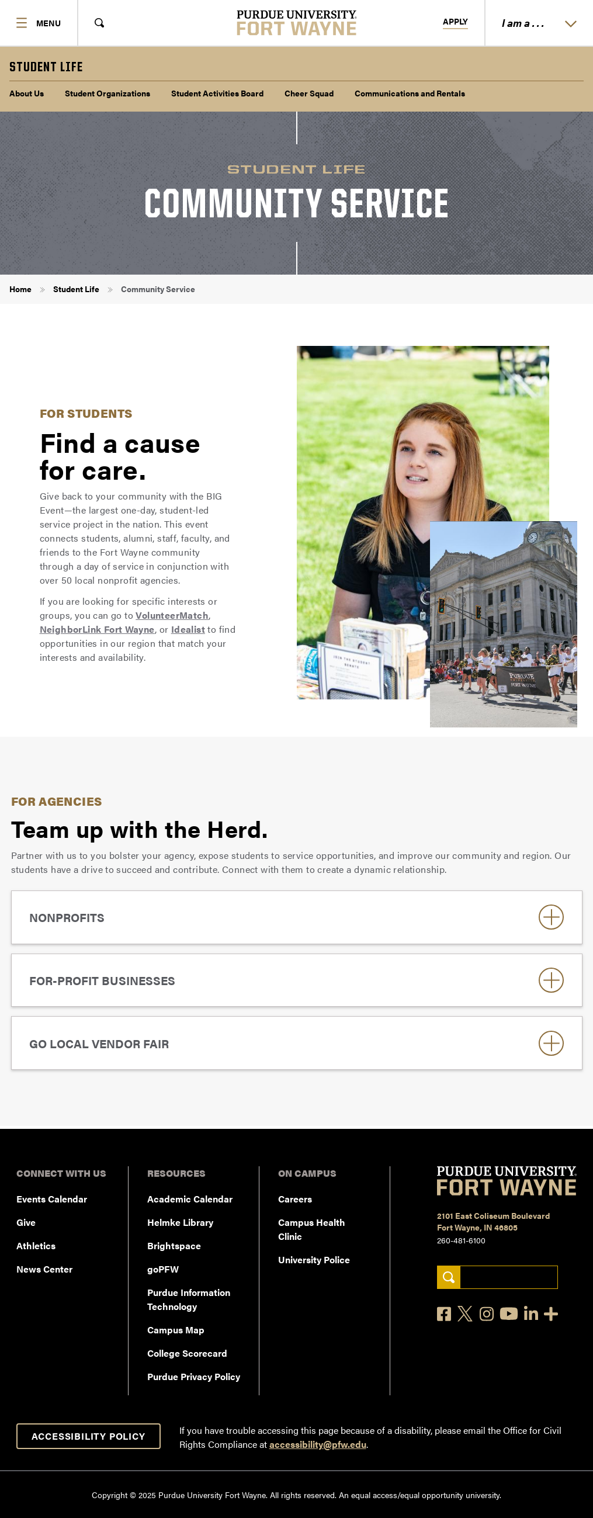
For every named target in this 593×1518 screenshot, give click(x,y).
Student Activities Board (217, 93)
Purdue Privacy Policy (193, 1376)
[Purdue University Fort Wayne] (296, 23)
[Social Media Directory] (551, 1314)
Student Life (76, 288)
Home (20, 288)
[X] (465, 1314)
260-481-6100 (461, 1240)
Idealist (188, 629)
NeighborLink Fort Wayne (97, 629)
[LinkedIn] (531, 1314)
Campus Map (175, 1329)
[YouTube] (509, 1313)
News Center (44, 1269)
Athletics (36, 1245)
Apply (455, 21)
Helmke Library (180, 1222)
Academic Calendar (190, 1198)
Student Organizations (107, 93)
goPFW (163, 1269)
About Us (26, 93)
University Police (314, 1259)
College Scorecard (187, 1353)
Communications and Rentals (410, 93)
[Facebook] (444, 1314)
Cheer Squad (309, 93)
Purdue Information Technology (188, 1299)
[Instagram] (487, 1314)
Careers (295, 1198)
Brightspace (174, 1245)
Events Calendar (51, 1198)
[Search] (448, 1278)
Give (26, 1222)
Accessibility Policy (88, 1436)
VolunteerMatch (172, 615)
